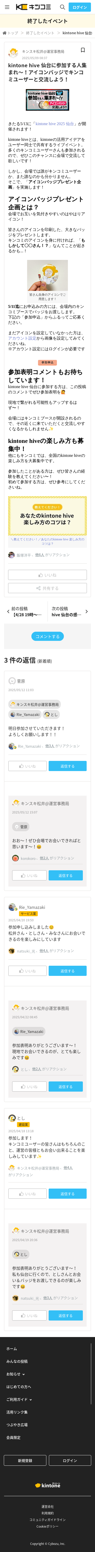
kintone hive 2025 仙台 (54, 124)
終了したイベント (40, 32)
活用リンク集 (17, 1411)
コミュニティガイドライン (47, 1519)
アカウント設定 (22, 338)
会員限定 (13, 1437)
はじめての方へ (18, 1386)
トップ (12, 32)
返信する (68, 766)
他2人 (44, 857)
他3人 (49, 745)
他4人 (44, 950)
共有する (47, 588)
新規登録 (25, 1460)
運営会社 (48, 1506)
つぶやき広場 (17, 1424)
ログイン (80, 7)
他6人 (39, 554)
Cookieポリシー (47, 1526)
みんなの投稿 (17, 1361)
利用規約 (48, 1513)
